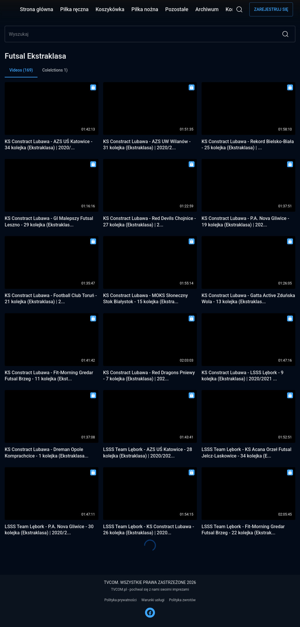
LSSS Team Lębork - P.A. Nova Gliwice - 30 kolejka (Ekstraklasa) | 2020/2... (49, 530)
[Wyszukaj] (239, 9)
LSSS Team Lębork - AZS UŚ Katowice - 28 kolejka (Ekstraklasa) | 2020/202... (147, 452)
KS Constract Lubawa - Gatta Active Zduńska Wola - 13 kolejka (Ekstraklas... (248, 298)
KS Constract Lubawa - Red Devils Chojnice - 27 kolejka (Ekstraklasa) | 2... (149, 221)
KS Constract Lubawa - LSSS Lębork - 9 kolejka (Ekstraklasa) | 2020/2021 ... (243, 376)
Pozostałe (176, 9)
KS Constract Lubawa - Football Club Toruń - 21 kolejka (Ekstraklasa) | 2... (51, 298)
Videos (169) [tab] (21, 72)
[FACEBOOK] (150, 613)
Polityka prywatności (120, 600)
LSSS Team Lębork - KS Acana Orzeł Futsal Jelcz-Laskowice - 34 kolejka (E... (247, 452)
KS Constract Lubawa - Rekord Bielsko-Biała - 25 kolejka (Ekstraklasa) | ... (248, 144)
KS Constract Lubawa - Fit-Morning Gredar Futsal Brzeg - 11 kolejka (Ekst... (49, 376)
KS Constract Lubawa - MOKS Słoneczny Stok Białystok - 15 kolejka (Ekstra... (145, 298)
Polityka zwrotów (182, 600)
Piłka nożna (144, 9)
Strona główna (36, 9)
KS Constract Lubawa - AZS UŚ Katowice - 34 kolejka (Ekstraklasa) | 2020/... (49, 144)
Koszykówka (110, 9)
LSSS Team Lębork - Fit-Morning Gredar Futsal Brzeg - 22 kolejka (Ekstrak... (243, 530)
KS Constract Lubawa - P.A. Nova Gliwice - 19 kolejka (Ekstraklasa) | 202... (245, 221)
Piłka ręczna (74, 9)
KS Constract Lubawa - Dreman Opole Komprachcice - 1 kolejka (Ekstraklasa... (46, 452)
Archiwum (207, 9)
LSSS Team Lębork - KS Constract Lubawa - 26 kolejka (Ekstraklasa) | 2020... (148, 530)
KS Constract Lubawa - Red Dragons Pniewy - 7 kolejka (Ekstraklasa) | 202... (149, 376)
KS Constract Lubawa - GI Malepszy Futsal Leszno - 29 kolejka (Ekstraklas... (49, 221)
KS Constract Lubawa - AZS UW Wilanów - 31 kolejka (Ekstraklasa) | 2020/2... (147, 144)
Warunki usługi (152, 600)
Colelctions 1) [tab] (55, 70)
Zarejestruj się (271, 9)
